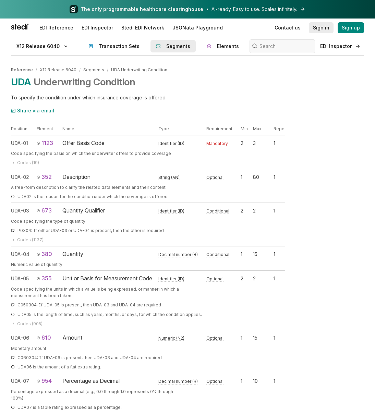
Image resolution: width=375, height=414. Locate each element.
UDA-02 (20, 177)
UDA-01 (19, 143)
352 (44, 176)
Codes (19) (25, 162)
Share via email (32, 110)
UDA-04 (20, 254)
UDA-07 (20, 381)
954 (44, 380)
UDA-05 (20, 278)
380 (44, 254)
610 (44, 337)
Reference (22, 69)
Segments (93, 69)
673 (44, 210)
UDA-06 (20, 338)
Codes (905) (27, 323)
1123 (45, 142)
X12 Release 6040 (58, 69)
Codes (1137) (27, 239)
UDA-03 (20, 211)
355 (44, 278)
